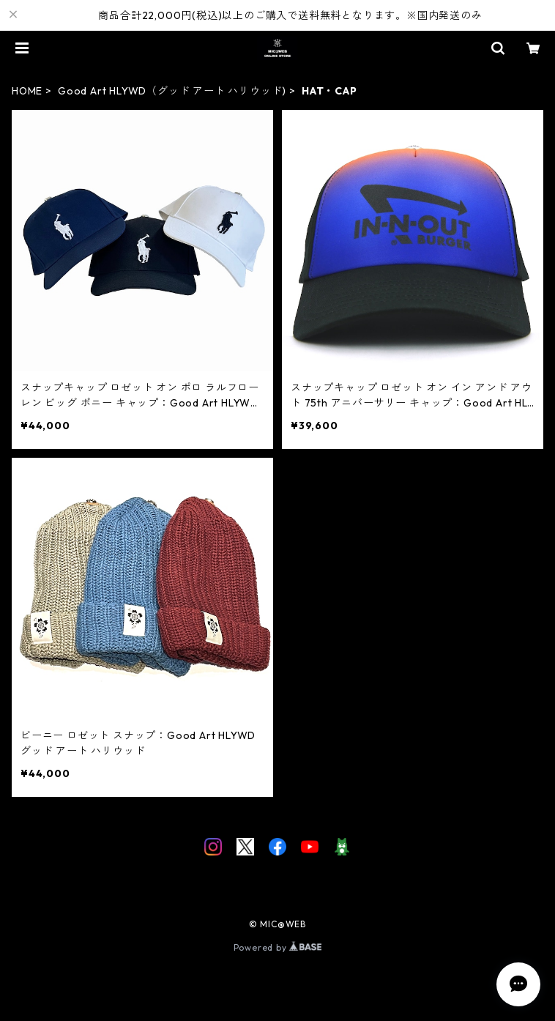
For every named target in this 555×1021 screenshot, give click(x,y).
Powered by (278, 947)
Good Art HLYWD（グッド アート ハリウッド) (172, 90)
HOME (27, 90)
